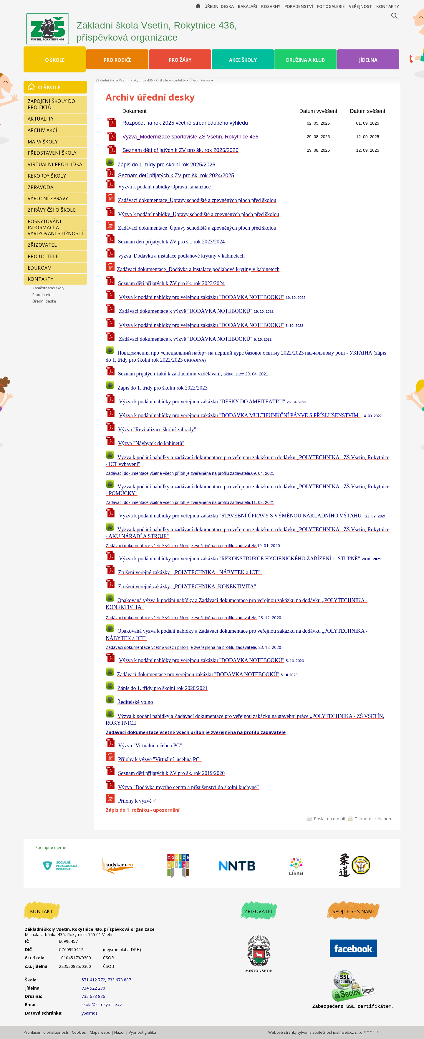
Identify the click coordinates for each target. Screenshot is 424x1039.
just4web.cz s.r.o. (348, 1032)
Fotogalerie (331, 6)
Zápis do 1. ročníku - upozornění (143, 810)
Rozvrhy (270, 6)
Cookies (79, 1032)
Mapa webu (100, 1032)
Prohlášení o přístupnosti (46, 1032)
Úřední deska (219, 6)
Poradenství (298, 6)
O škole (162, 80)
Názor (119, 1032)
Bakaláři (247, 6)
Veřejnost (360, 6)
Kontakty (387, 6)
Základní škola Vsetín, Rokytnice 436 (124, 80)
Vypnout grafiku (142, 1032)
